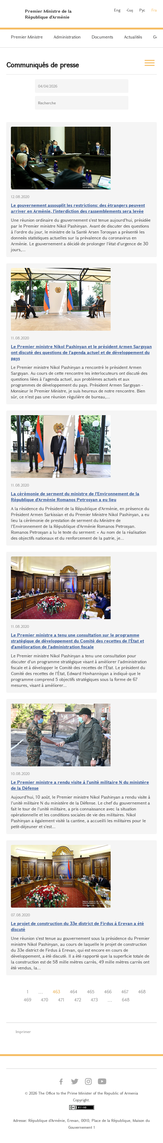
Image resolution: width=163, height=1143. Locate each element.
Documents (102, 37)
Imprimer (23, 1031)
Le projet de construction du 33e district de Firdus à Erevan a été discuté (77, 926)
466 (108, 992)
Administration (67, 37)
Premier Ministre (27, 37)
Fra (154, 9)
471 (61, 1000)
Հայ (130, 9)
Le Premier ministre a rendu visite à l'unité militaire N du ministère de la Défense (80, 785)
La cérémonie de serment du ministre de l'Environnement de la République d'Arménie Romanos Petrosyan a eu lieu (75, 496)
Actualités (133, 37)
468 (142, 992)
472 (77, 1000)
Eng (117, 9)
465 (90, 992)
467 (124, 992)
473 (94, 1000)
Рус (142, 9)
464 (73, 992)
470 (44, 1000)
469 (27, 1000)
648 (126, 1000)
